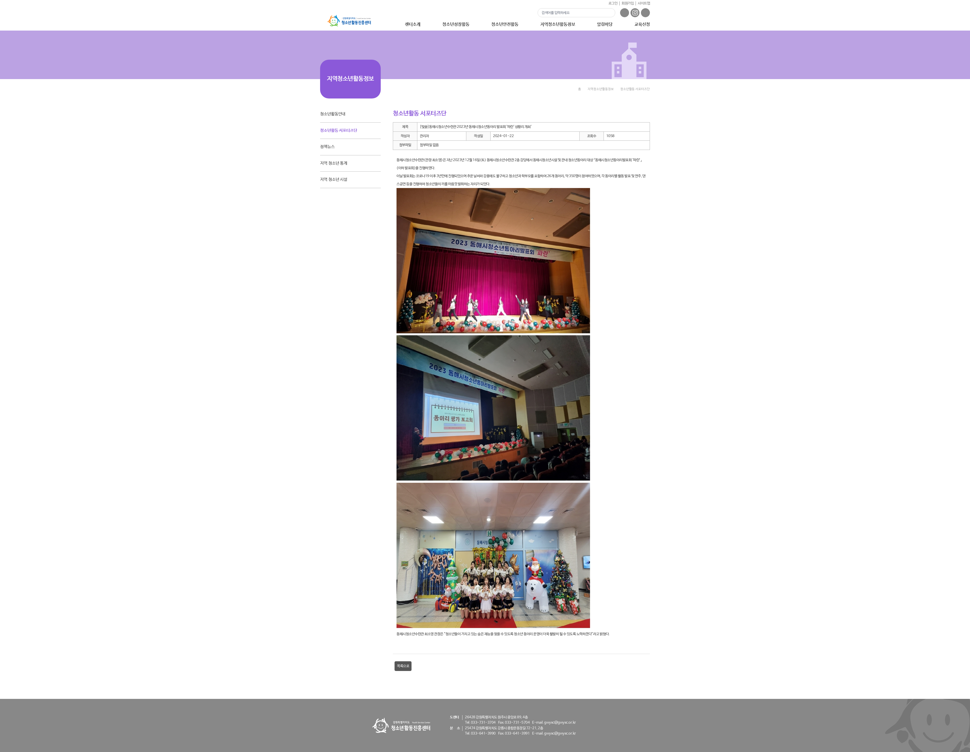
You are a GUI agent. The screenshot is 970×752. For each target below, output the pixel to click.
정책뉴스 (327, 147)
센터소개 (412, 24)
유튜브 (645, 12)
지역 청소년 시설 (333, 179)
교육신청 (642, 24)
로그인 (613, 3)
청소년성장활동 (455, 24)
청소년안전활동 (504, 24)
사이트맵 (644, 3)
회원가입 (628, 3)
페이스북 (624, 12)
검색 (609, 13)
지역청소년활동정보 (557, 24)
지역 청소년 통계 (333, 163)
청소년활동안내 (332, 114)
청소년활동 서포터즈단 (338, 130)
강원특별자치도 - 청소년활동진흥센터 (349, 21)
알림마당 (605, 24)
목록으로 (403, 666)
